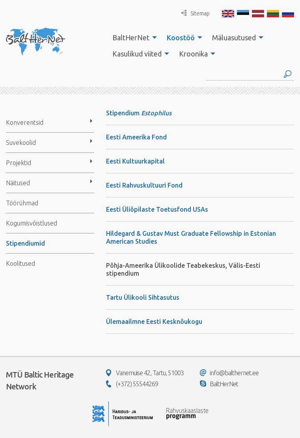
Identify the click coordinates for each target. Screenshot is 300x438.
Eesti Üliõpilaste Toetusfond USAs (157, 209)
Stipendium (123, 113)
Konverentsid (24, 122)
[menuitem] (132, 37)
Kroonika (193, 54)
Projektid (18, 162)
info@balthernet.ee (229, 372)
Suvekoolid (21, 142)
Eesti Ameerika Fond (136, 137)
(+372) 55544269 (132, 383)
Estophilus (156, 113)
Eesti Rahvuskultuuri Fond (144, 185)
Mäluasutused (234, 37)
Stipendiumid (25, 243)
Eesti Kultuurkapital (135, 161)
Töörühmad (22, 203)
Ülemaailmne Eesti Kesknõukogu (154, 321)
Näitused (18, 182)
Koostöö (181, 37)
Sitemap (195, 13)
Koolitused (20, 263)
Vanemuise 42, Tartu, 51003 (145, 372)
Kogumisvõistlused (31, 223)
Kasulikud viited (137, 54)
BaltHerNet (130, 37)
